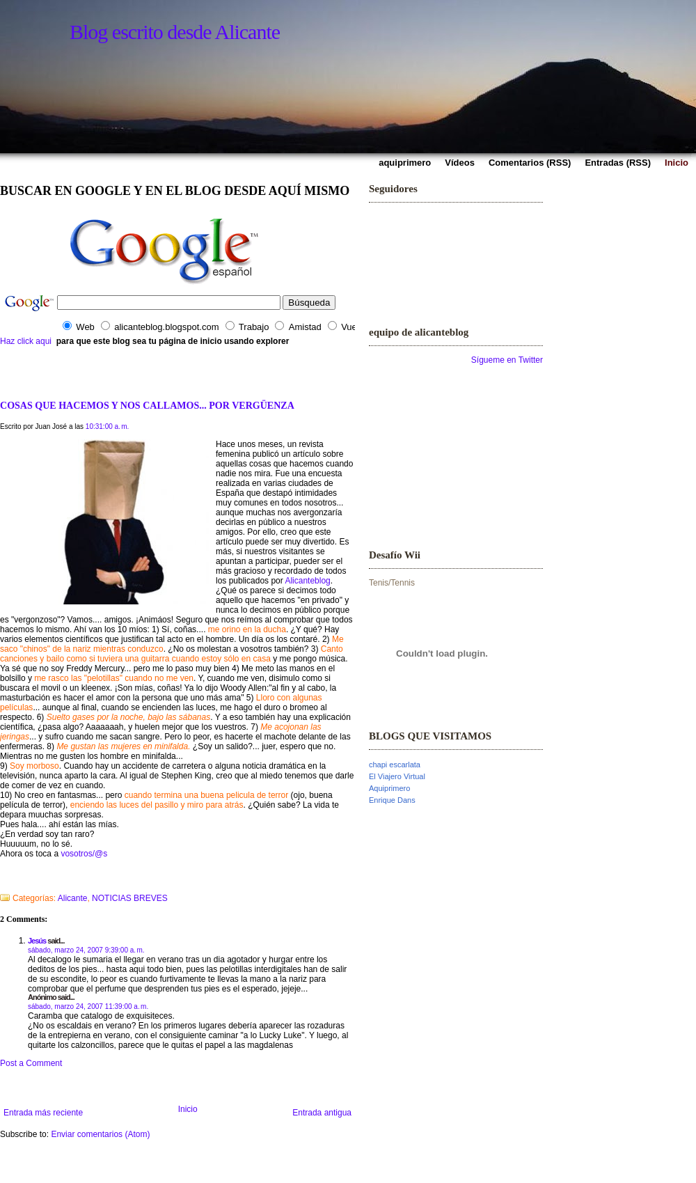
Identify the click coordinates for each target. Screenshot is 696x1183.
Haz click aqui (26, 341)
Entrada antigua (321, 1113)
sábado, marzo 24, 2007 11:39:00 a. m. (88, 1006)
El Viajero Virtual (397, 776)
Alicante (73, 898)
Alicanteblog (307, 581)
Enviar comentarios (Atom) (100, 1134)
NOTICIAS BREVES (130, 898)
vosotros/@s (84, 854)
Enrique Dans (392, 800)
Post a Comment (31, 1063)
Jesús (37, 941)
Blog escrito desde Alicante (175, 31)
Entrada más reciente (43, 1113)
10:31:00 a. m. (107, 426)
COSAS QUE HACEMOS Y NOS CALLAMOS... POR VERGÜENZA (147, 405)
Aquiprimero (389, 788)
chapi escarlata (394, 764)
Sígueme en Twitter (507, 360)
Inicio (188, 1109)
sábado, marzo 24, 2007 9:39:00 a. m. (86, 950)
